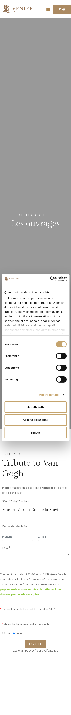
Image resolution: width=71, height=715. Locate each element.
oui (9, 633)
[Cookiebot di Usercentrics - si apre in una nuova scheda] (50, 278)
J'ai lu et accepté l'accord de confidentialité (27, 609)
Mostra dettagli (49, 394)
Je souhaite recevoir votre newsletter (26, 624)
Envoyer (35, 643)
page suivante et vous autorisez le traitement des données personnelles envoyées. (30, 591)
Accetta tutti (35, 406)
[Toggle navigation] (48, 10)
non (19, 633)
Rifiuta (35, 432)
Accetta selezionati (35, 419)
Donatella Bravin (46, 510)
